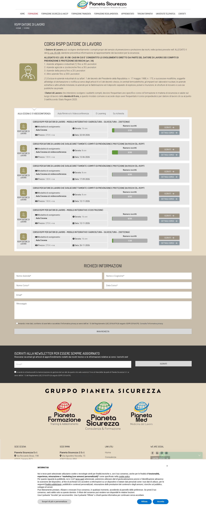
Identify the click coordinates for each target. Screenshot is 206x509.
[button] (167, 466)
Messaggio (103, 322)
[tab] (34, 126)
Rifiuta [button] (144, 501)
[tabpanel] (103, 196)
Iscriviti (169, 139)
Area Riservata (165, 6)
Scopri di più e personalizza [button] (54, 501)
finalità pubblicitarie (53, 484)
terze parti (80, 479)
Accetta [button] (160, 501)
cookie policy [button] (124, 476)
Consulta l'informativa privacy (151, 335)
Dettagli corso (169, 144)
